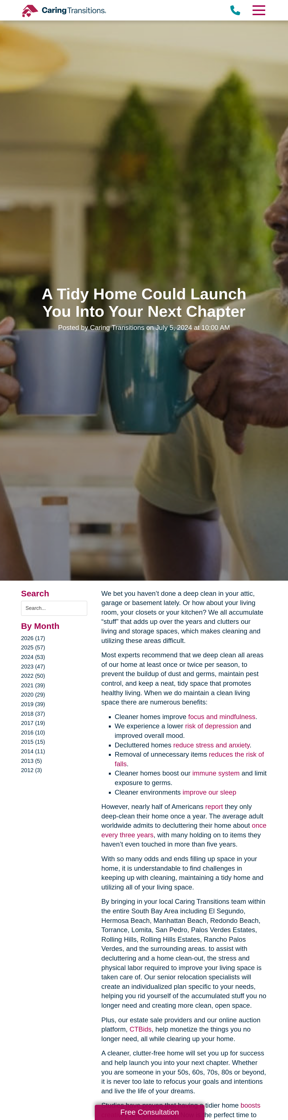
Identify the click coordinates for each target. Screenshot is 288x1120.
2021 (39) (33, 685)
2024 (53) (33, 657)
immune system (216, 773)
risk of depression (211, 726)
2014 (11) (33, 751)
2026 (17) (33, 638)
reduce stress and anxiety (211, 745)
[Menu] (258, 10)
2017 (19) (33, 723)
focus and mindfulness (221, 716)
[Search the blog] (54, 608)
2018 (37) (33, 714)
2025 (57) (33, 647)
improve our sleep (209, 792)
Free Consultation (149, 1112)
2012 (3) (31, 770)
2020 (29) (33, 695)
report (214, 806)
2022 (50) (33, 676)
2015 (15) (33, 742)
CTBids (140, 1029)
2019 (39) (33, 704)
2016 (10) (33, 732)
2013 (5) (31, 761)
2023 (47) (33, 666)
